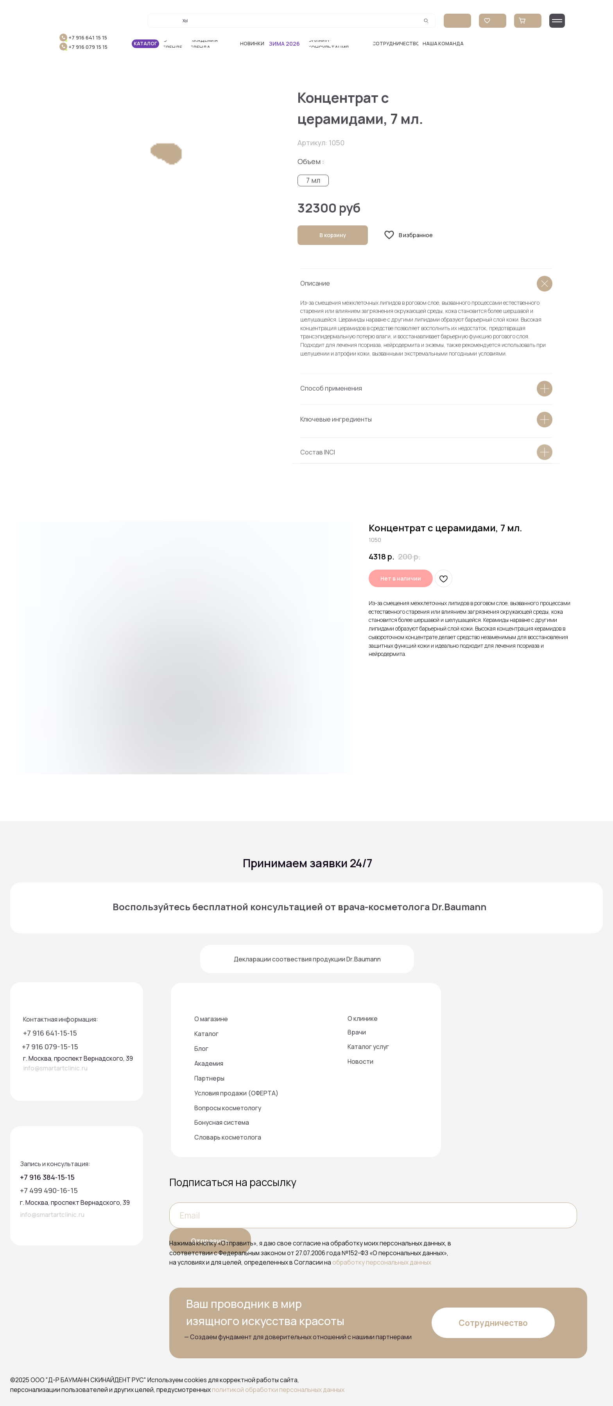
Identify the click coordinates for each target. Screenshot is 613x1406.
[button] (338, 44)
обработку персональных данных (381, 1262)
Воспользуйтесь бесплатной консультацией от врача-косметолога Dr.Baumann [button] (299, 906)
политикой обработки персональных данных (278, 1389)
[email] (373, 1215)
